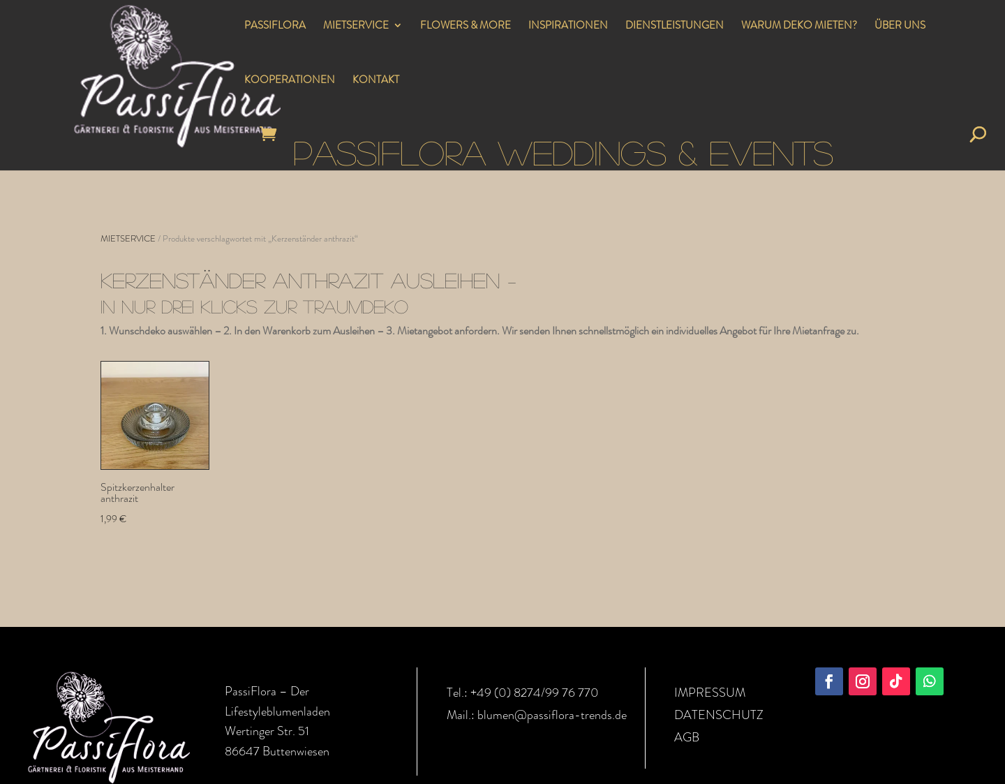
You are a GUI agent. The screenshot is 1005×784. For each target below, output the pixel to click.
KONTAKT (375, 81)
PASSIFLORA (275, 26)
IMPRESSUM (709, 692)
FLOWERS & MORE (465, 26)
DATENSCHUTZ (719, 715)
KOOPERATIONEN (289, 81)
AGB (686, 737)
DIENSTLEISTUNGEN (674, 26)
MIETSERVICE (356, 26)
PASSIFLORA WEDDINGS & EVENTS (563, 151)
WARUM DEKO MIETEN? (799, 26)
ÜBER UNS (899, 26)
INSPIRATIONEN (568, 26)
